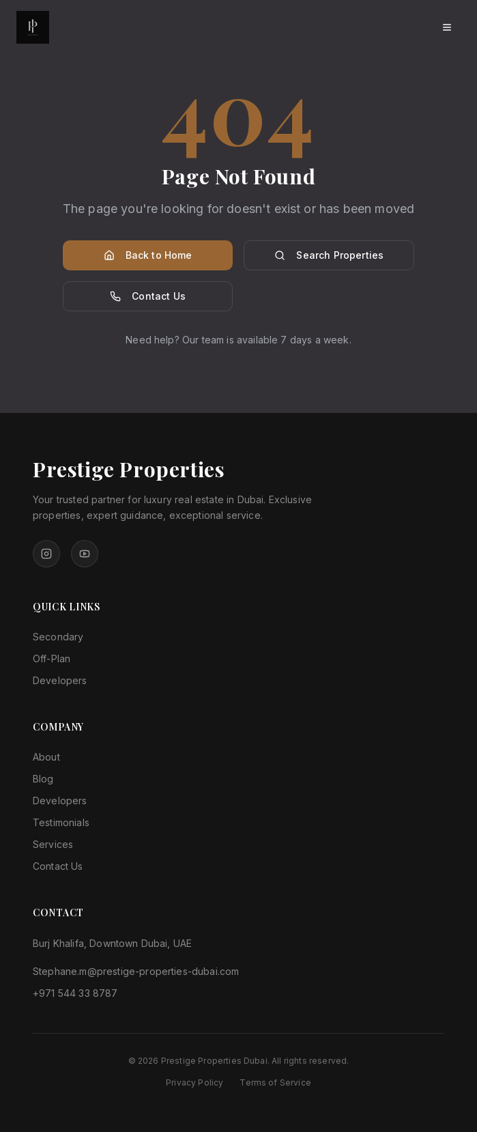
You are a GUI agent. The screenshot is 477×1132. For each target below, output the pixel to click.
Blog (43, 778)
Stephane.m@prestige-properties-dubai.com (136, 971)
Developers (60, 680)
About (46, 757)
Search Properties (329, 255)
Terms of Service (275, 1082)
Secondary (58, 636)
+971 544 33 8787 (75, 993)
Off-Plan (51, 658)
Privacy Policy (194, 1082)
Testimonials (61, 822)
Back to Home (148, 255)
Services (53, 844)
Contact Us (148, 296)
